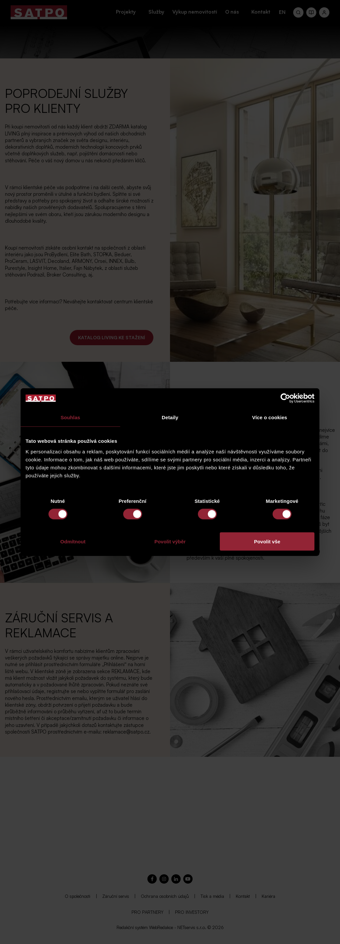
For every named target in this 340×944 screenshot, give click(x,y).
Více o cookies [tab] (269, 417)
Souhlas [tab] (70, 417)
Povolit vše (267, 541)
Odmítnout (73, 541)
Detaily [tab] (170, 417)
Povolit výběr (170, 541)
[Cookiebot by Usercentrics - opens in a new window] (285, 398)
